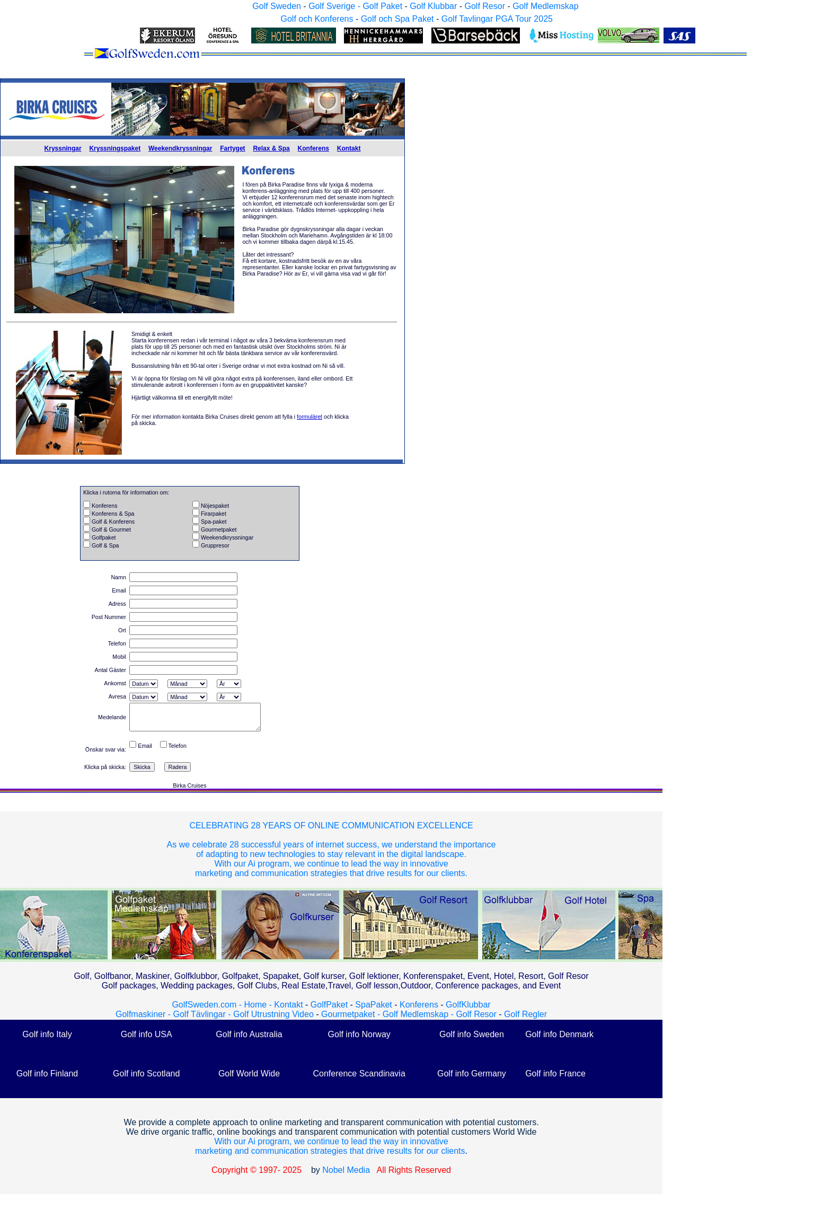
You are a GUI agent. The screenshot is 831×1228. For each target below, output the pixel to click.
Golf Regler (525, 1014)
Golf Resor (484, 6)
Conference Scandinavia (359, 1073)
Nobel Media (346, 1169)
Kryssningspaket (114, 148)
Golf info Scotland (146, 1073)
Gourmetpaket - (352, 1014)
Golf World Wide (249, 1073)
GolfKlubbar (468, 1004)
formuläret (309, 416)
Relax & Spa (271, 148)
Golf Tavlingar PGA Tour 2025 (497, 18)
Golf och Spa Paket (397, 18)
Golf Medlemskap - (419, 1014)
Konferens (313, 148)
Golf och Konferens (316, 18)
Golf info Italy (47, 1034)
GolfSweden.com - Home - (222, 1004)
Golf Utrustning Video (273, 1014)
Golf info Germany (471, 1073)
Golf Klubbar (433, 6)
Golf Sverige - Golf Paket (356, 6)
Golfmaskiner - (144, 1014)
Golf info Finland (47, 1073)
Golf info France (555, 1073)
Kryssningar (63, 148)
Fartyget (232, 148)
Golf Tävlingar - (203, 1014)
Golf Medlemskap (545, 6)
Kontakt (349, 148)
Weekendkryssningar (180, 148)
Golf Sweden (276, 6)
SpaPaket (376, 1004)
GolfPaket (329, 1004)
